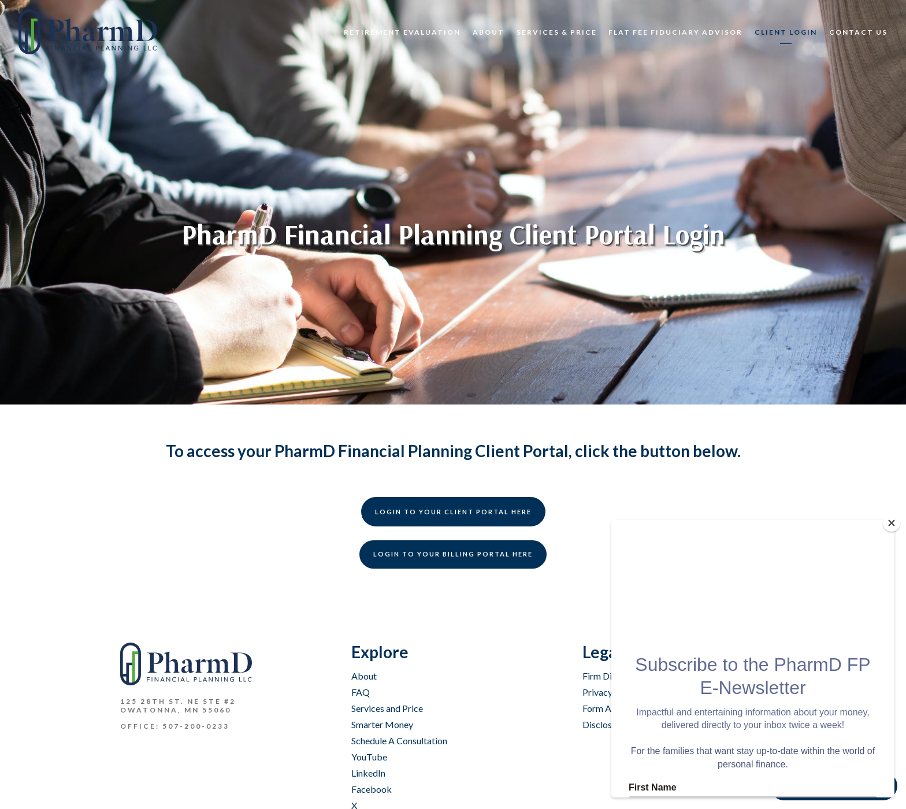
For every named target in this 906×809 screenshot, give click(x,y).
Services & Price (557, 32)
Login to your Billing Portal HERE (453, 554)
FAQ (360, 691)
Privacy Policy (610, 691)
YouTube (369, 756)
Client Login (786, 32)
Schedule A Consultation (399, 740)
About (488, 32)
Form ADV (603, 708)
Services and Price (387, 708)
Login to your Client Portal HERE (453, 511)
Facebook (371, 789)
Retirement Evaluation (402, 32)
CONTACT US (858, 32)
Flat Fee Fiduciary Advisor (675, 32)
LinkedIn (368, 772)
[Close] (891, 523)
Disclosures (605, 724)
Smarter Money (382, 724)
